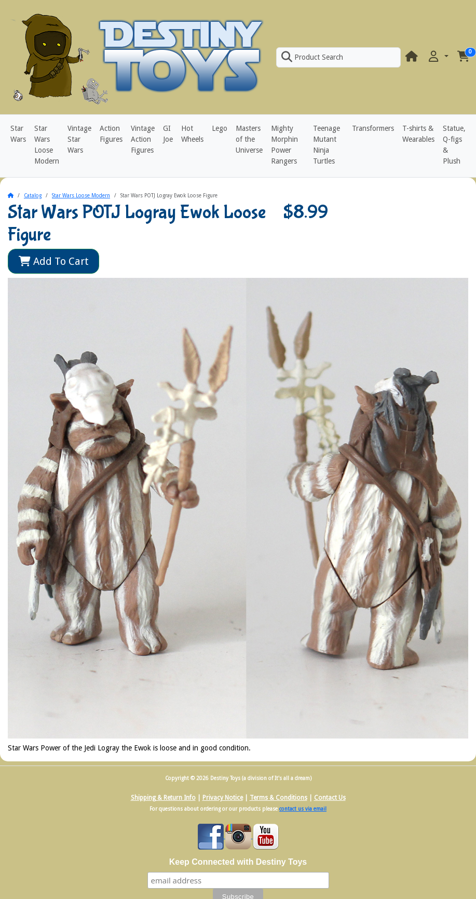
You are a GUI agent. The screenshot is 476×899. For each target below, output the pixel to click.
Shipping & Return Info (163, 797)
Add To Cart (54, 261)
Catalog (33, 195)
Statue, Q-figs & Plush (454, 144)
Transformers (373, 128)
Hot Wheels (192, 133)
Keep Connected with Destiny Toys (238, 861)
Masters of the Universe (249, 139)
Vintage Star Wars (79, 139)
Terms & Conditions (278, 797)
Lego (219, 128)
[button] (438, 56)
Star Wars (18, 133)
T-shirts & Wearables (418, 133)
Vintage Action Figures (143, 139)
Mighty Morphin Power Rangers (284, 144)
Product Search (312, 57)
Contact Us (330, 797)
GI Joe (168, 133)
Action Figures (111, 133)
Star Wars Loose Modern (46, 144)
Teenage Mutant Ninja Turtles (326, 144)
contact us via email (303, 809)
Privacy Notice (222, 797)
